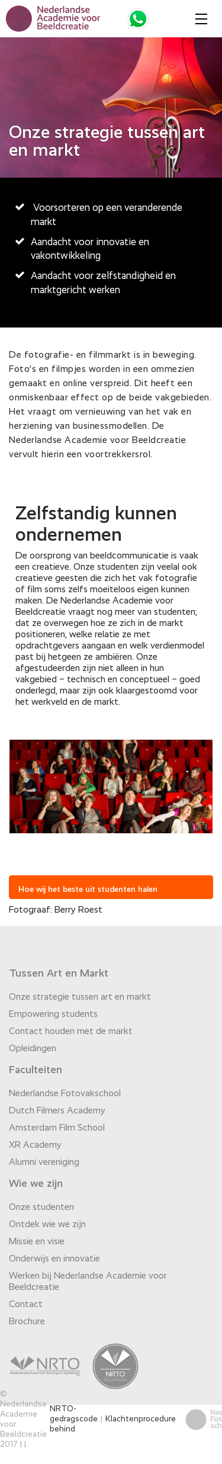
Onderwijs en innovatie (54, 1259)
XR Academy (35, 1145)
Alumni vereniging (44, 1162)
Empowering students (53, 1014)
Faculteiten (35, 1070)
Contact (26, 1304)
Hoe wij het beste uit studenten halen (87, 889)
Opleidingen (32, 1049)
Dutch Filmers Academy (57, 1111)
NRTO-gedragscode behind (74, 1419)
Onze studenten (41, 1207)
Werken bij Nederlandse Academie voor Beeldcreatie (88, 1282)
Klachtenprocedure (140, 1419)
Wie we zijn (36, 1184)
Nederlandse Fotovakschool (65, 1094)
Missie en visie (37, 1242)
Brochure (27, 1322)
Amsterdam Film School (57, 1128)
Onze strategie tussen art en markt (80, 997)
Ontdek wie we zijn (47, 1224)
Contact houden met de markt (71, 1031)
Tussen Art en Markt (58, 973)
